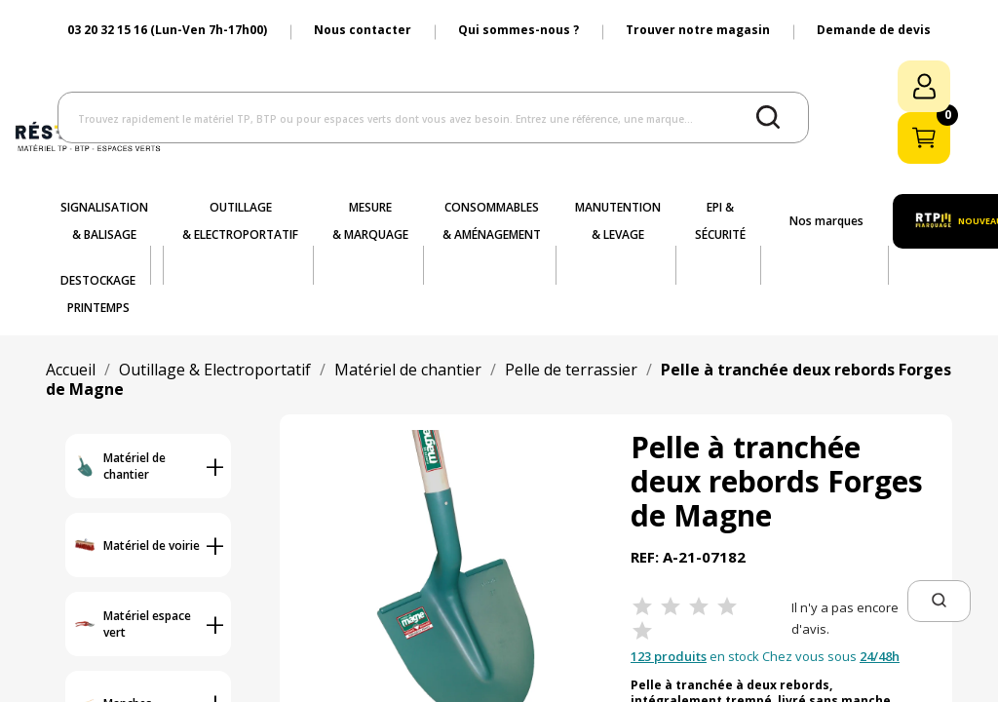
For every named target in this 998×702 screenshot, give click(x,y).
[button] (939, 601)
